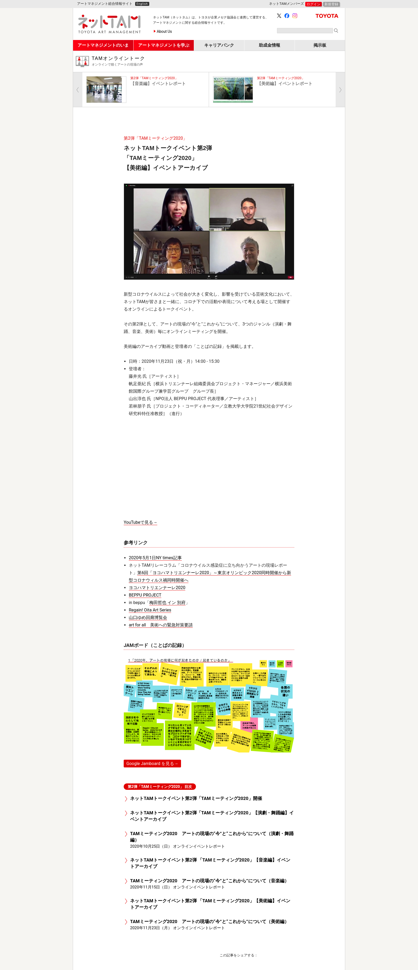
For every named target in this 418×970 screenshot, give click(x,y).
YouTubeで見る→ (140, 522)
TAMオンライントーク (216, 61)
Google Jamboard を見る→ (152, 763)
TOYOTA (327, 16)
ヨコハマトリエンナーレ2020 (157, 587)
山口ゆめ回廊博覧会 (148, 617)
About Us (164, 31)
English (142, 4)
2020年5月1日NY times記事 (155, 557)
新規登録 (331, 4)
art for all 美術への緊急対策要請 (161, 624)
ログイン (313, 4)
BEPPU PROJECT (145, 595)
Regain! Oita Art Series (150, 610)
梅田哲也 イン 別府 (167, 602)
